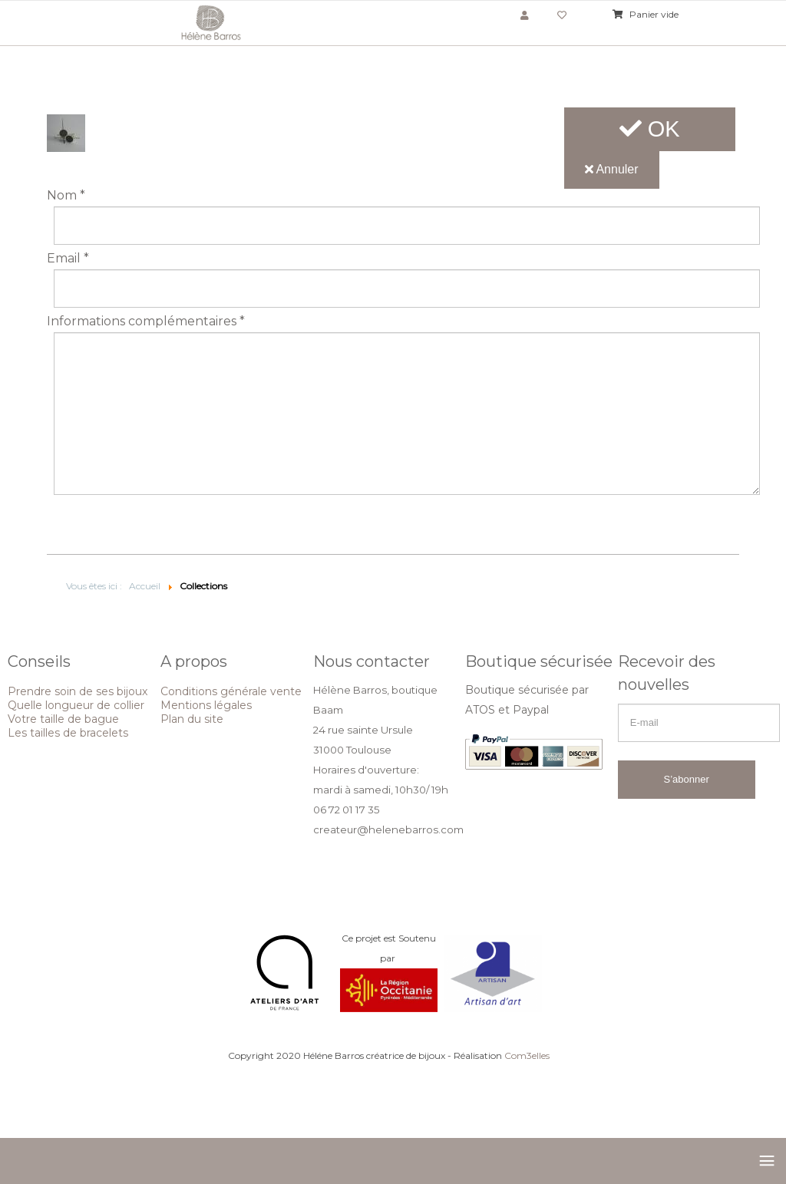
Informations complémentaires (146, 321)
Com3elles (527, 1055)
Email (68, 258)
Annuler (612, 169)
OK (649, 129)
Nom (66, 196)
